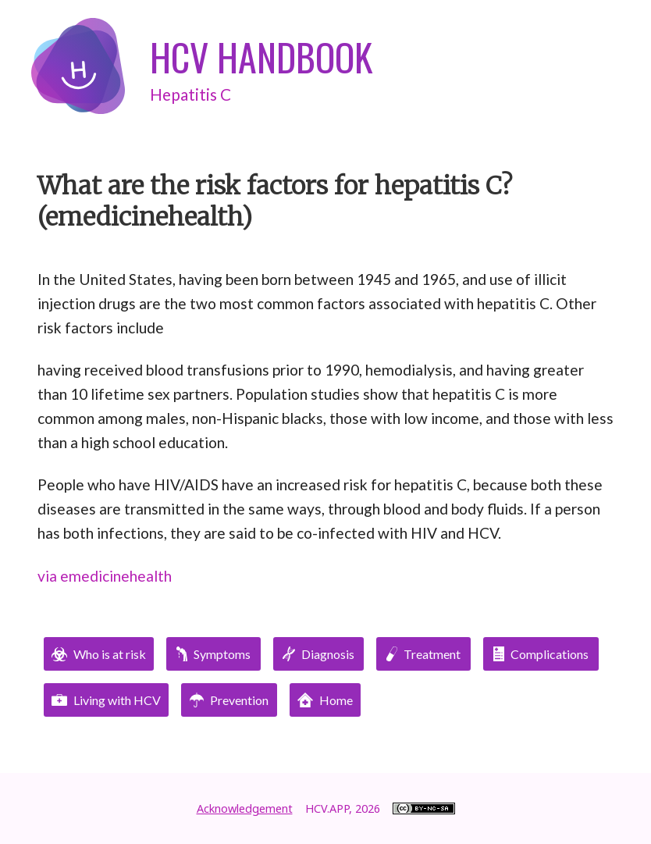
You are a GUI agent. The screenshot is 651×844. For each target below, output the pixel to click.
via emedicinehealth (104, 576)
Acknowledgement (245, 808)
